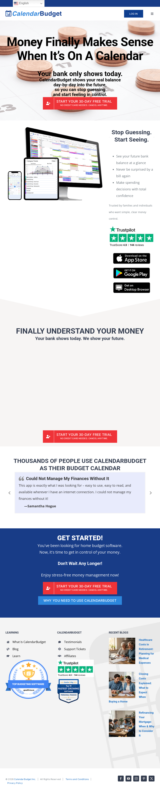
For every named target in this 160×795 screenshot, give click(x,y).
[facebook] (126, 1)
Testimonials (73, 642)
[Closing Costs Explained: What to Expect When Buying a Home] (122, 685)
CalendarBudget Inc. (25, 779)
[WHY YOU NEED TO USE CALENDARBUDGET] (80, 600)
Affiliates (70, 656)
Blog (15, 649)
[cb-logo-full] (33, 12)
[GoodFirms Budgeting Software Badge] (28, 661)
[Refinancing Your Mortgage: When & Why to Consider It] (122, 724)
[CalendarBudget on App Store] (131, 254)
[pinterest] (146, 1)
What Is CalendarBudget (29, 642)
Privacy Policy (15, 783)
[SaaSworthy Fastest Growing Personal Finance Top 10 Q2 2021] (68, 680)
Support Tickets (75, 649)
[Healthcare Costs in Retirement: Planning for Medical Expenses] (122, 651)
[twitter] (153, 1)
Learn (16, 656)
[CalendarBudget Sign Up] (80, 103)
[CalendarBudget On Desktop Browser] (131, 284)
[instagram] (139, 1)
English (21, 3)
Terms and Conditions (77, 779)
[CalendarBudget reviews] (75, 661)
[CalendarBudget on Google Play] (131, 269)
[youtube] (133, 1)
